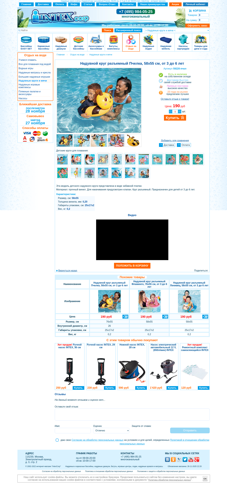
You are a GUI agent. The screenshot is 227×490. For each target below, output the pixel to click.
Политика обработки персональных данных (169, 480)
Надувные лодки (148, 37)
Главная (26, 4)
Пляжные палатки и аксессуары (30, 92)
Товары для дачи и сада (200, 37)
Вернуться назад (67, 270)
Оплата (59, 4)
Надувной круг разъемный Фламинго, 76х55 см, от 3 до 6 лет (149, 284)
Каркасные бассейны (43, 37)
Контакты (127, 4)
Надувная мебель (166, 37)
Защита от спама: (141, 426)
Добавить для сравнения (175, 140)
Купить (78, 388)
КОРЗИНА (198, 10)
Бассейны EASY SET (26, 37)
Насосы (23, 98)
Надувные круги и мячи (33, 80)
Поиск (107, 30)
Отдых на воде (131, 37)
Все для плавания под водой (35, 64)
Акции (175, 4)
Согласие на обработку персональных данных (97, 440)
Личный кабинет (195, 4)
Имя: (57, 426)
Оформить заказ (197, 25)
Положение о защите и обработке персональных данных (161, 471)
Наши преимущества (152, 4)
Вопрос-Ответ (107, 4)
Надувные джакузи (61, 37)
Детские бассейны (78, 37)
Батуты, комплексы (113, 37)
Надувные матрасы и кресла (35, 72)
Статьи (88, 4)
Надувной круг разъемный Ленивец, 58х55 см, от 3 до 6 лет (189, 284)
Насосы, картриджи (183, 37)
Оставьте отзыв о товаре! (175, 99)
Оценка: (97, 426)
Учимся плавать (28, 60)
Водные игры (26, 68)
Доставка (43, 4)
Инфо (74, 4)
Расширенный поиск (128, 30)
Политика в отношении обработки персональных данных (109, 471)
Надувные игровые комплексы (29, 86)
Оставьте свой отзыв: (67, 406)
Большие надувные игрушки (34, 76)
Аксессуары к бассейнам (96, 37)
